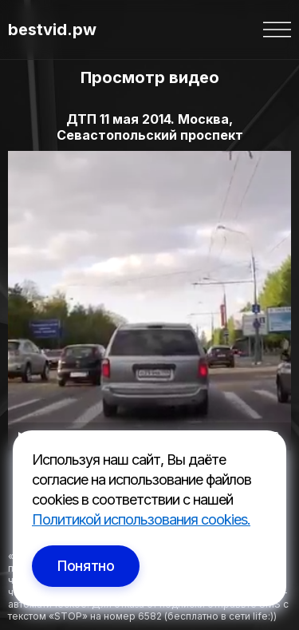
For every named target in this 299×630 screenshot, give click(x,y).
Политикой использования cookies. (141, 519)
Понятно (85, 565)
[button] (277, 30)
